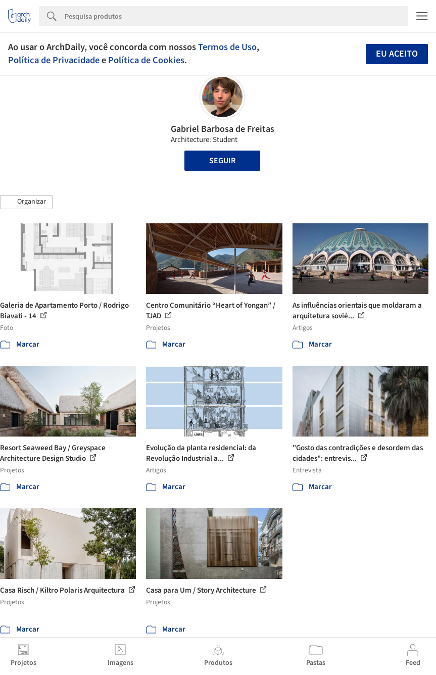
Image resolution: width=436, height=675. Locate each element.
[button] (26, 202)
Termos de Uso (227, 47)
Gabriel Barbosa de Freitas (222, 129)
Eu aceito (397, 53)
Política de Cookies (146, 60)
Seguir (222, 160)
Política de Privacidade (54, 60)
